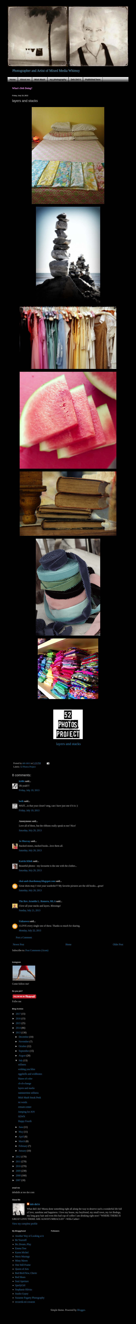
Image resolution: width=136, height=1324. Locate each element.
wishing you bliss (26, 1069)
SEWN (21, 1116)
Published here (92, 79)
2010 (18, 1166)
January (23, 1150)
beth (21, 801)
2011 (18, 1161)
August (22, 1055)
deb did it (35, 1204)
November (24, 1041)
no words (22, 1102)
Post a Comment (24, 937)
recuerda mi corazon (25, 1302)
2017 (18, 1013)
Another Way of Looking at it (29, 1236)
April (21, 1136)
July (21, 1060)
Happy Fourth (25, 1121)
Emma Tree (20, 1248)
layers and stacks (26, 1088)
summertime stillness (28, 1093)
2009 (18, 1171)
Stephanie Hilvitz (23, 1289)
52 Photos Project (28, 767)
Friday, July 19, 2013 (29, 790)
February (23, 1146)
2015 (18, 1023)
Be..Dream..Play (23, 1244)
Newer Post (18, 944)
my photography (58, 79)
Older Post (118, 944)
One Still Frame (23, 1265)
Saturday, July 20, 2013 (30, 830)
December (24, 1037)
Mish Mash (39, 79)
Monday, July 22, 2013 (30, 930)
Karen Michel (21, 1252)
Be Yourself (21, 1240)
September (24, 1051)
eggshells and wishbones (30, 1074)
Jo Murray (24, 841)
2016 (18, 1018)
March (22, 1141)
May (21, 1131)
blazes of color (25, 1078)
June (21, 1127)
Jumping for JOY (26, 1111)
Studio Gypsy (21, 1293)
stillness (22, 1064)
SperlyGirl (20, 1285)
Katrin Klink (25, 861)
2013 (18, 1032)
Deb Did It (76, 79)
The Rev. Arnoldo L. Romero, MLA (37, 901)
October (23, 1046)
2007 (18, 1180)
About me (25, 79)
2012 (18, 1156)
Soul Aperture (22, 1281)
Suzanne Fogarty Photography (29, 1297)
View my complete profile (24, 1223)
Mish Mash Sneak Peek (29, 1097)
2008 (18, 1175)
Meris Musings (22, 1256)
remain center (24, 1107)
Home (13, 79)
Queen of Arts (22, 1269)
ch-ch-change (24, 1083)
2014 (18, 1028)
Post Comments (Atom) (36, 950)
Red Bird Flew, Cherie (26, 1273)
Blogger (81, 1310)
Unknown (24, 921)
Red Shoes (20, 1277)
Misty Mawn (21, 1260)
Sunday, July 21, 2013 (29, 910)
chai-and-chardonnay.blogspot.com (37, 881)
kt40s (21, 781)
